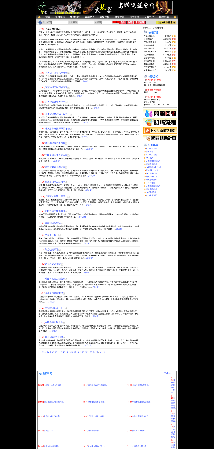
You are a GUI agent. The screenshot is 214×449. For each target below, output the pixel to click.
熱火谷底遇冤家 (53, 264)
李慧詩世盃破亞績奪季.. (97, 370)
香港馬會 (149, 152)
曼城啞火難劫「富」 (55, 308)
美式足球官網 (151, 177)
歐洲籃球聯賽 (151, 180)
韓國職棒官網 (151, 164)
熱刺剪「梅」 (51, 235)
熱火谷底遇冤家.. (139, 416)
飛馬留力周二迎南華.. (52, 401)
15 (69, 352)
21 (86, 352)
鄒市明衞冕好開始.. (173, 432)
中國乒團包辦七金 (54, 322)
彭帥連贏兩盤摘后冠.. (140, 401)
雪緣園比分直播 (152, 170)
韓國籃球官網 (151, 189)
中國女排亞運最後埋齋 (56, 155)
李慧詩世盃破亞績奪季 (56, 87)
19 (80, 352)
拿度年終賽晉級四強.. (96, 387)
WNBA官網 (150, 183)
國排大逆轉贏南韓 (54, 293)
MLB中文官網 (151, 148)
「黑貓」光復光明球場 (56, 73)
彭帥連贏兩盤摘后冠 (55, 211)
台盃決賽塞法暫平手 (55, 102)
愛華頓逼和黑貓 (53, 223)
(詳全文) (86, 81)
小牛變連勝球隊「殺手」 (57, 114)
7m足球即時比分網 (153, 167)
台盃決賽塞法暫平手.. (140, 370)
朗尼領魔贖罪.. (94, 416)
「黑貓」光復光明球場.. (53, 370)
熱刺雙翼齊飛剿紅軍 (55, 167)
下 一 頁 (102, 352)
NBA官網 (149, 158)
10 (56, 352)
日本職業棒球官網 (153, 161)
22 (88, 352)
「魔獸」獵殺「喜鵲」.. (97, 401)
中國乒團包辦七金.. (139, 431)
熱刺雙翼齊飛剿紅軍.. (173, 388)
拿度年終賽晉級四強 (55, 143)
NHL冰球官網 (151, 173)
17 (75, 352)
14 (67, 352)
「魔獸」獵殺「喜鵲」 (56, 196)
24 (94, 352)
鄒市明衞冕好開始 (54, 337)
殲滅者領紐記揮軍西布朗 (57, 128)
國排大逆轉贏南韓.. (51, 431)
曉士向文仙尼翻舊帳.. (173, 417)
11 (59, 352)
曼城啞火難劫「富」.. (96, 431)
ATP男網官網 (151, 192)
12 (61, 352)
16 (72, 352)
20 (83, 352)
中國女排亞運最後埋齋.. (141, 387)
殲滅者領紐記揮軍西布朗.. (54, 387)
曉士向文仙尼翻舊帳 (55, 278)
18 (78, 352)
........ (167, 358)
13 (64, 352)
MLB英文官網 (151, 155)
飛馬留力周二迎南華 (55, 182)
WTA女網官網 (151, 195)
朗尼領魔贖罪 (51, 249)
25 (97, 352)
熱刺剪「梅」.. (49, 416)
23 (91, 352)
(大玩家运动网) (58, 447)
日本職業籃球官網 (153, 186)
